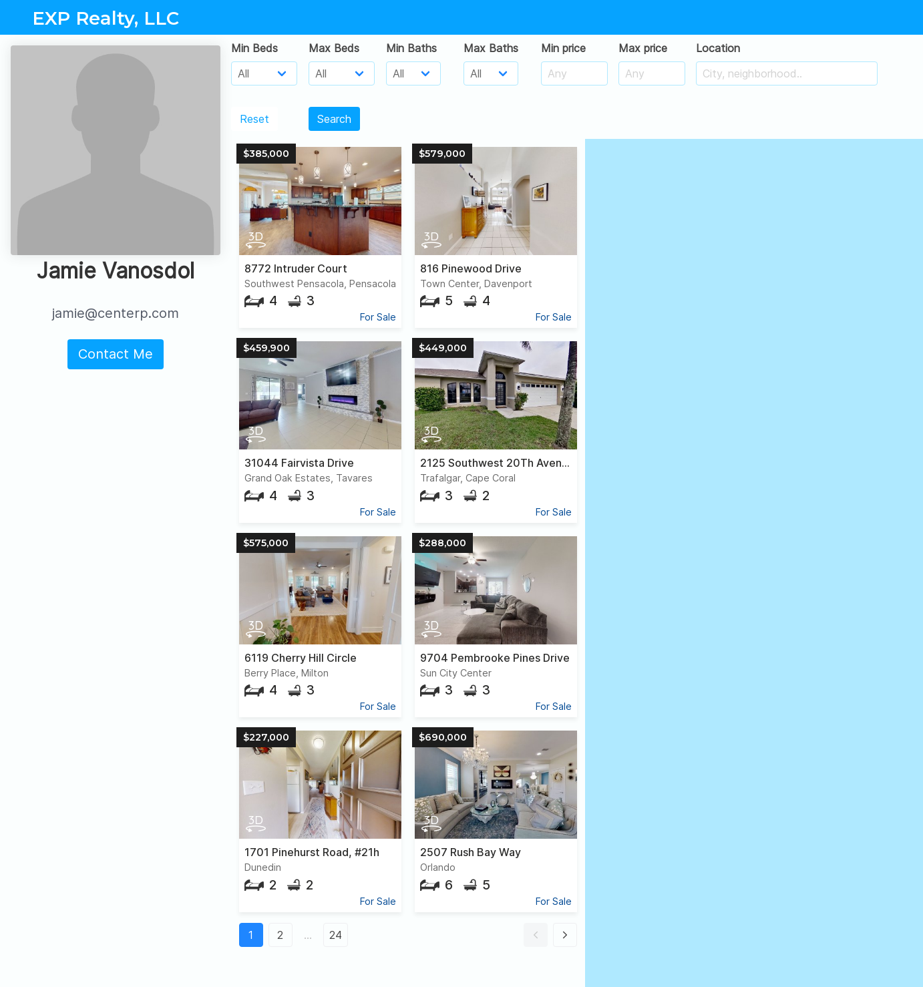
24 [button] (335, 935)
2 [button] (280, 935)
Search (334, 119)
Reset (254, 119)
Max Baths (491, 48)
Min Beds (254, 48)
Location (718, 48)
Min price (563, 48)
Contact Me (115, 354)
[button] (536, 935)
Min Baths (411, 48)
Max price (642, 48)
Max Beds (334, 48)
